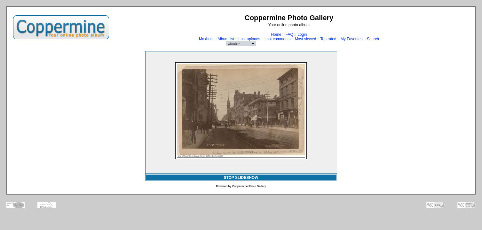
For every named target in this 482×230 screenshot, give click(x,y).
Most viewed (305, 39)
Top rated (328, 39)
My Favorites (352, 39)
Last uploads (249, 39)
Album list (225, 39)
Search (373, 39)
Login (302, 34)
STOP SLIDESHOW (241, 177)
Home (276, 34)
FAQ (289, 34)
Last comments (277, 39)
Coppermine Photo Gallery (249, 186)
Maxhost (206, 39)
